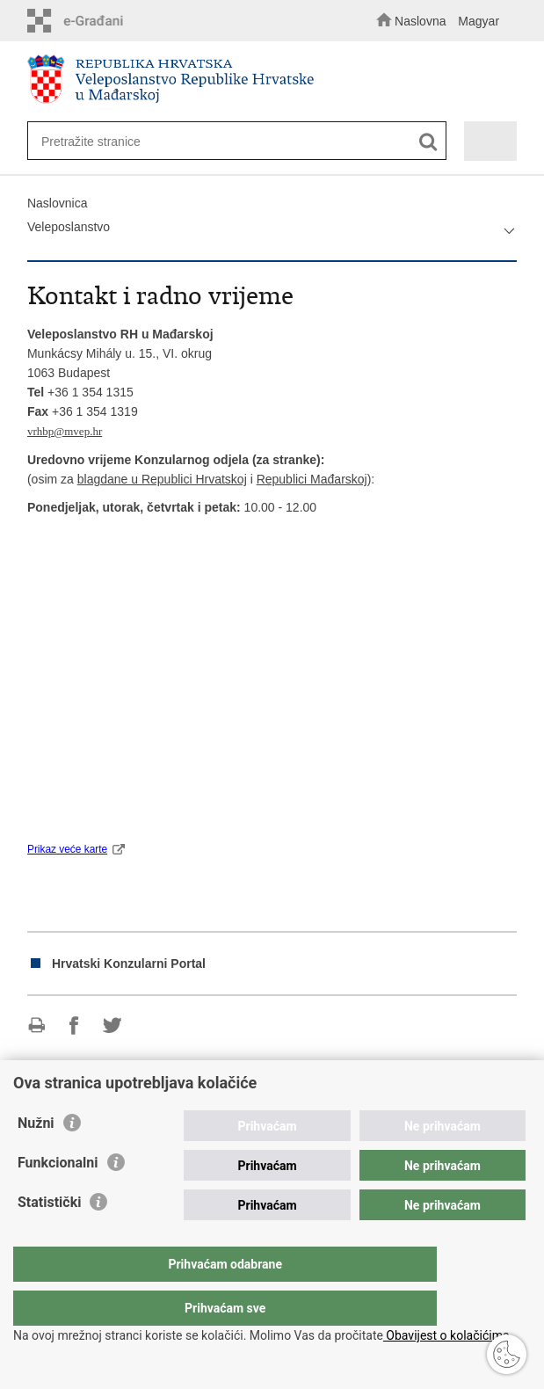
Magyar (478, 21)
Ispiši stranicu (36, 1025)
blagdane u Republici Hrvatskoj (162, 479)
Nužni (36, 1158)
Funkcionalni (58, 1197)
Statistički (49, 1237)
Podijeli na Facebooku (74, 1025)
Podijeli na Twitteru (112, 1025)
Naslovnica (57, 203)
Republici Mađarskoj (312, 479)
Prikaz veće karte (67, 849)
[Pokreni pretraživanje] (428, 142)
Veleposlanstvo (68, 227)
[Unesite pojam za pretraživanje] (225, 141)
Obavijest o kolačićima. (447, 1335)
